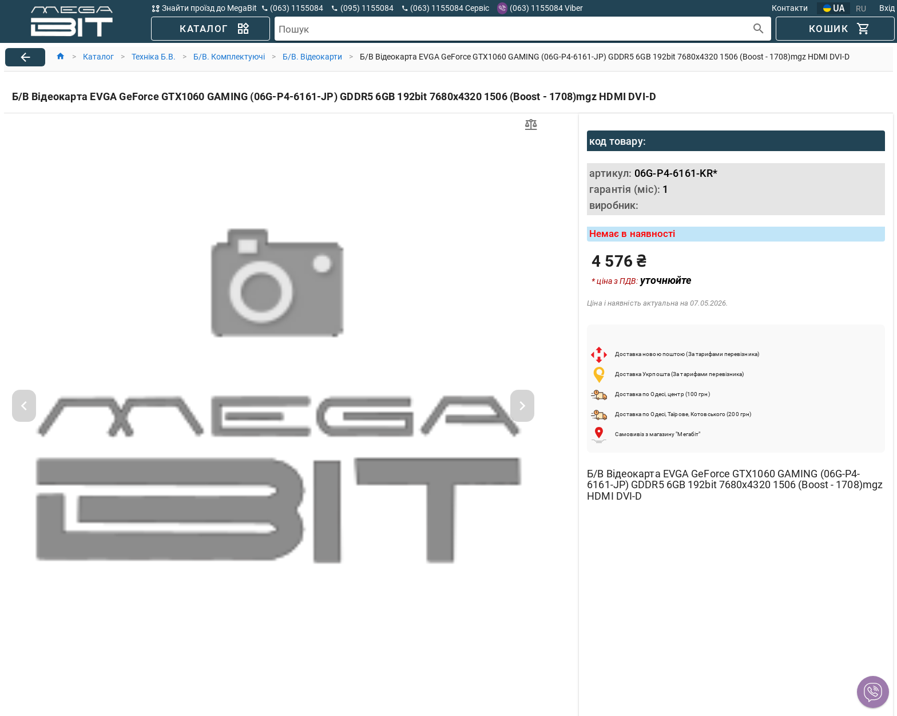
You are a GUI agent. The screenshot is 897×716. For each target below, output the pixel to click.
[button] (873, 692)
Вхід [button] (887, 8)
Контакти (790, 8)
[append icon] (759, 29)
